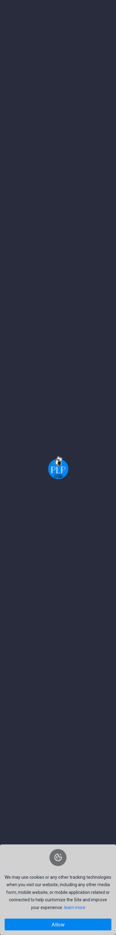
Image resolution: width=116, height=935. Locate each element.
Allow (58, 924)
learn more (74, 907)
